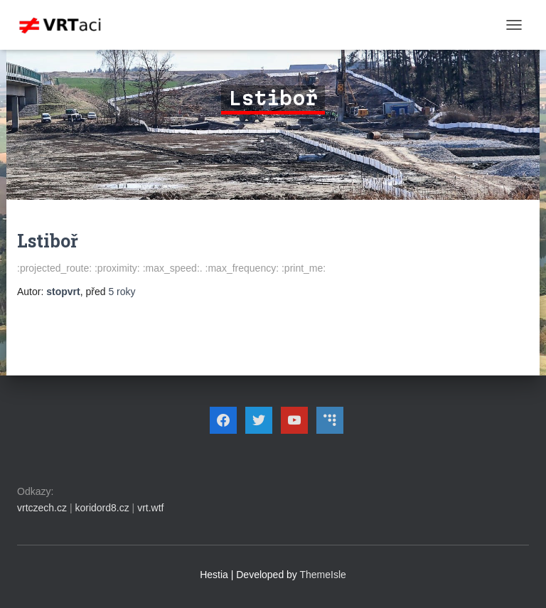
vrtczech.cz (42, 507)
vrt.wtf (150, 507)
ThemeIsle (323, 574)
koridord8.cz (102, 507)
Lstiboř (47, 240)
